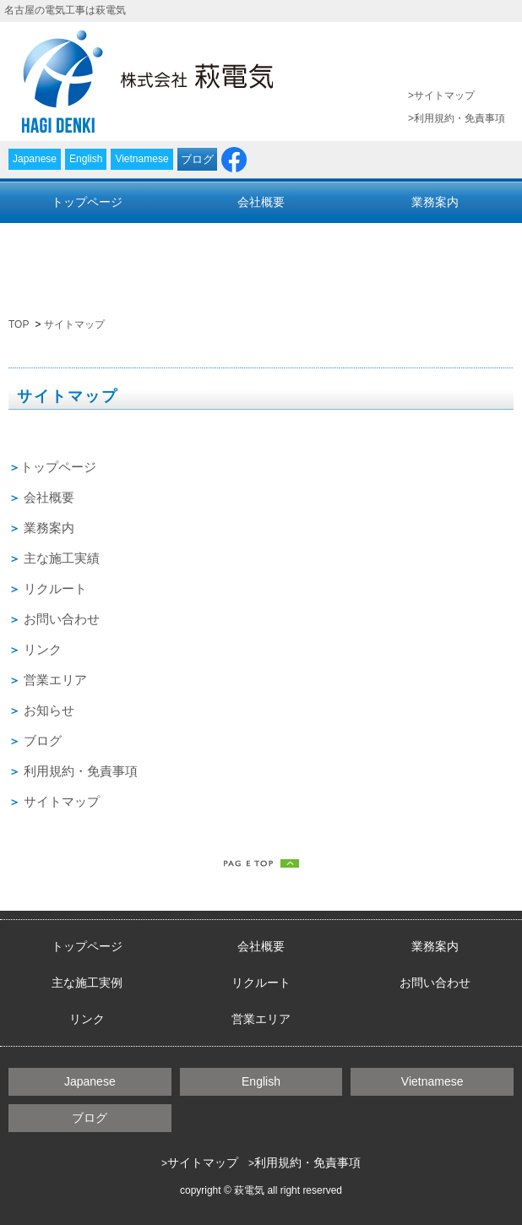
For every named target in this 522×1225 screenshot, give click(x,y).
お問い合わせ (435, 238)
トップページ (87, 202)
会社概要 (261, 202)
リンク (87, 274)
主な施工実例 (87, 982)
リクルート (261, 238)
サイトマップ (444, 95)
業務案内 (435, 202)
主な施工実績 (87, 238)
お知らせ (49, 710)
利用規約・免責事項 (459, 118)
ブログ (197, 159)
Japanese (35, 159)
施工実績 (74, 558)
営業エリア (261, 274)
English (85, 159)
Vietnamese (141, 159)
